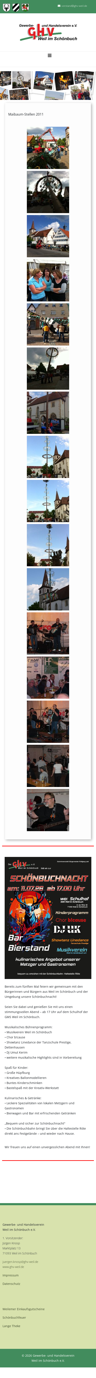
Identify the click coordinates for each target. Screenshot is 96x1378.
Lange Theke (11, 1326)
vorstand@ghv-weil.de (74, 6)
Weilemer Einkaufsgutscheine (24, 1309)
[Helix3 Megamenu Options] (50, 54)
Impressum (11, 1275)
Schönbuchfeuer (14, 1317)
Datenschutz (11, 1284)
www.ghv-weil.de (13, 1267)
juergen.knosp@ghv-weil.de (20, 1262)
